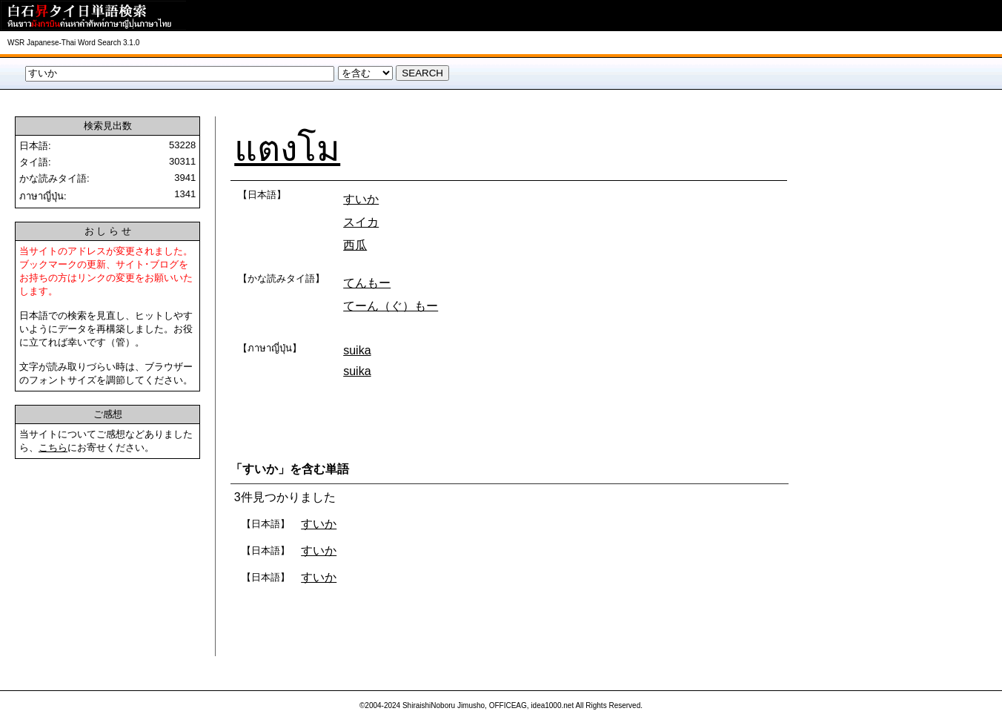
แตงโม (287, 148)
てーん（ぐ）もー (390, 306)
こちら (53, 447)
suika (357, 350)
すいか (361, 199)
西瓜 (355, 245)
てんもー (367, 283)
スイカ (361, 222)
